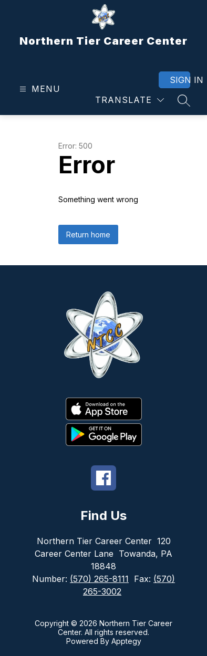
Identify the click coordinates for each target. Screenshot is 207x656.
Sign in (180, 80)
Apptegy (126, 641)
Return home (88, 234)
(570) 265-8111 (99, 579)
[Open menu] (38, 89)
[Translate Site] (129, 100)
